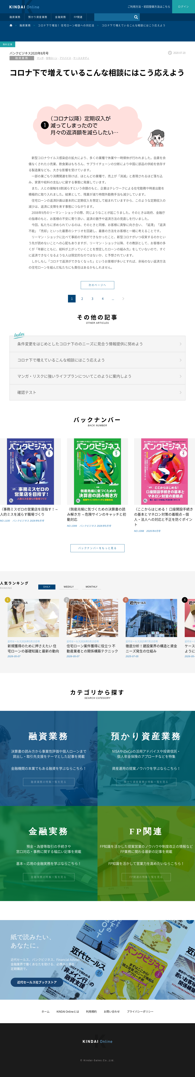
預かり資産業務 (37, 17)
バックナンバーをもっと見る (97, 548)
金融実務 (60, 17)
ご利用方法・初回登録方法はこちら (149, 6)
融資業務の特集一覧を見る (48, 782)
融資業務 (15, 17)
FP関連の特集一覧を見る (146, 877)
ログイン (183, 6)
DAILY (46, 586)
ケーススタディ (81, 58)
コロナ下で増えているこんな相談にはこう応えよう (134, 25)
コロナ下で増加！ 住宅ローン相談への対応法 (66, 25)
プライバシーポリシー (140, 1011)
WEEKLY (69, 586)
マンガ (40, 58)
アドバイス (65, 58)
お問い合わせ (112, 1011)
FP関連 (78, 17)
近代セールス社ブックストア (37, 982)
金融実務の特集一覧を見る (48, 877)
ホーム (46, 1011)
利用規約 (91, 1011)
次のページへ (97, 285)
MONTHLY (92, 586)
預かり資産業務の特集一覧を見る (146, 782)
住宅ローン (51, 58)
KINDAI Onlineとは (68, 1011)
